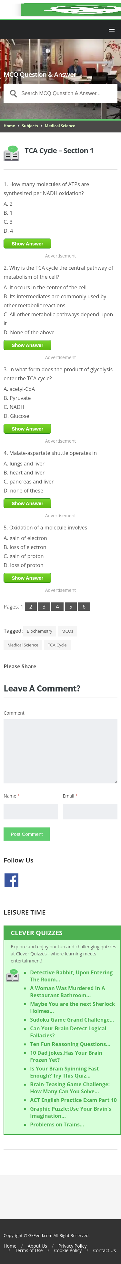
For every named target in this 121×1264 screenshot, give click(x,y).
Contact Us (104, 1250)
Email (70, 796)
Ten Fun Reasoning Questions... (70, 1044)
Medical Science (60, 126)
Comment (14, 713)
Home (9, 126)
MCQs (67, 631)
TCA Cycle (57, 645)
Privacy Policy (72, 1246)
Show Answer (27, 243)
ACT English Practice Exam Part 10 (73, 1100)
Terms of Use (29, 1250)
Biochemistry (39, 631)
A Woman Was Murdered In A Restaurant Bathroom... (67, 992)
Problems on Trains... (57, 1124)
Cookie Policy (68, 1250)
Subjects (30, 126)
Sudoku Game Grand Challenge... (72, 1019)
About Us (37, 1246)
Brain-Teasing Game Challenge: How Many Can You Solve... (70, 1088)
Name (12, 796)
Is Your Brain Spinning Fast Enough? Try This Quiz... (64, 1072)
